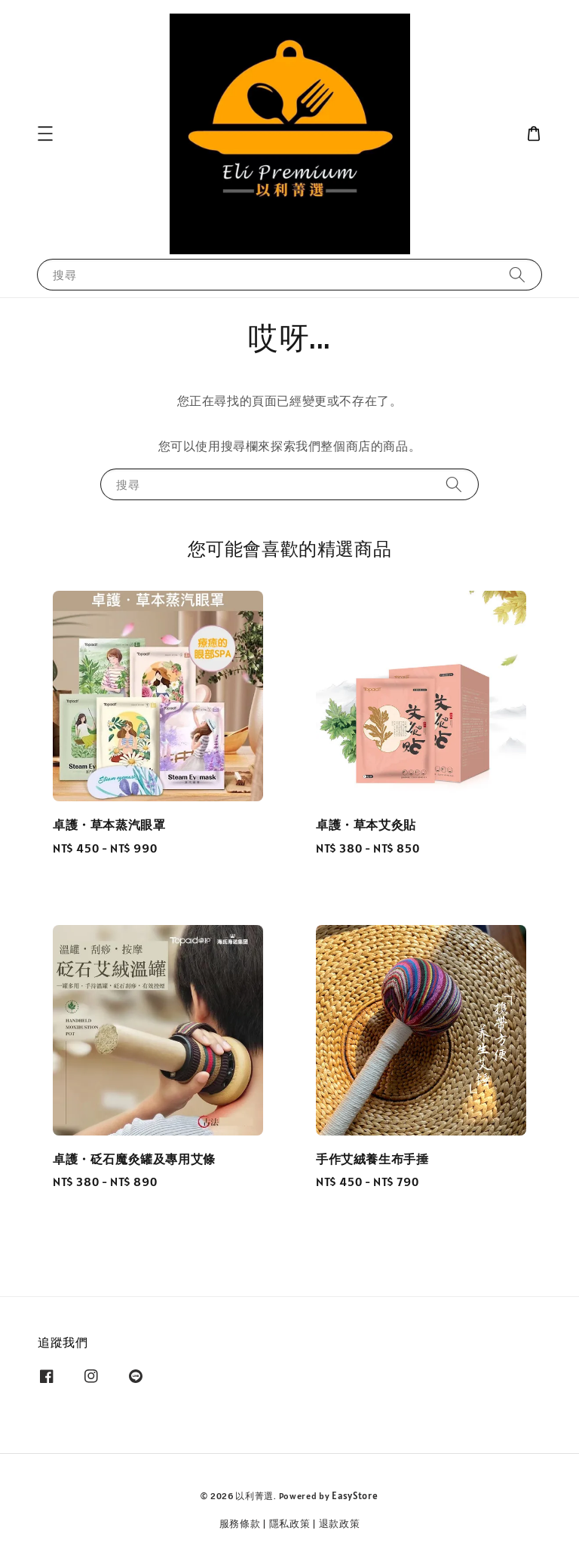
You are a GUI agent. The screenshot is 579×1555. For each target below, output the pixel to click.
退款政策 (339, 1523)
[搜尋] (517, 274)
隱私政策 (290, 1523)
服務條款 (240, 1523)
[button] (45, 133)
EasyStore (355, 1495)
